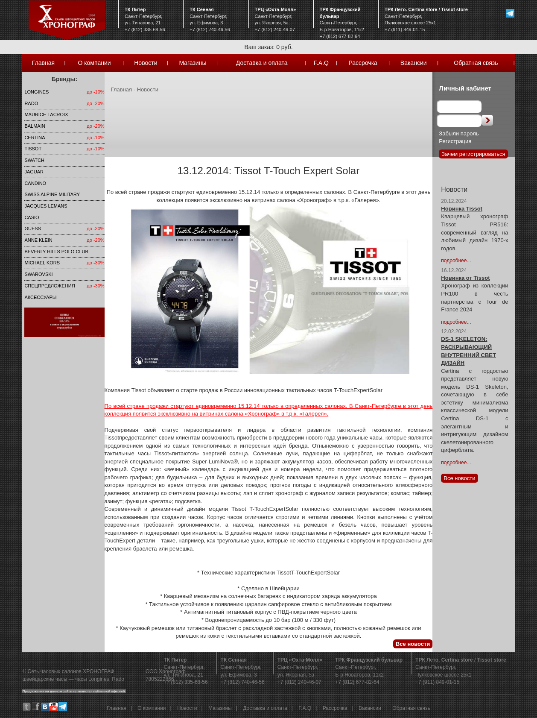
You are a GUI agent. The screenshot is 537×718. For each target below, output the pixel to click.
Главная (43, 62)
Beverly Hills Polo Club (56, 251)
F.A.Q (321, 62)
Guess (32, 228)
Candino (35, 183)
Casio (31, 217)
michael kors (42, 262)
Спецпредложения (49, 285)
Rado (31, 103)
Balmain (34, 126)
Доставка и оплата (262, 62)
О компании (94, 62)
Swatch (34, 160)
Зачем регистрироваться (473, 154)
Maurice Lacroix (46, 114)
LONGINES (36, 91)
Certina (34, 137)
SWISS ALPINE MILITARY (52, 194)
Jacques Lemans (45, 205)
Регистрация (455, 141)
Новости (145, 62)
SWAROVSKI (38, 274)
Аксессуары (40, 297)
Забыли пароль (459, 133)
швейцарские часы (44, 679)
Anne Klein (38, 240)
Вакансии (413, 62)
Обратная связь (476, 62)
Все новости (413, 644)
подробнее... (456, 261)
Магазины (192, 62)
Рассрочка (362, 62)
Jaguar (34, 171)
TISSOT (32, 148)
